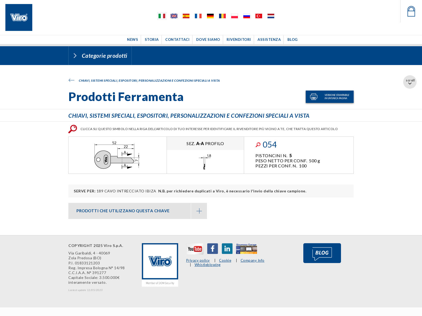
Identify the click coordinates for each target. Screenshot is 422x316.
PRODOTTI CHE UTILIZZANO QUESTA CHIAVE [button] (141, 211)
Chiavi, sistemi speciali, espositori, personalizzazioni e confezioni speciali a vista (144, 80)
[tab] (137, 211)
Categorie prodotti (104, 55)
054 (266, 144)
